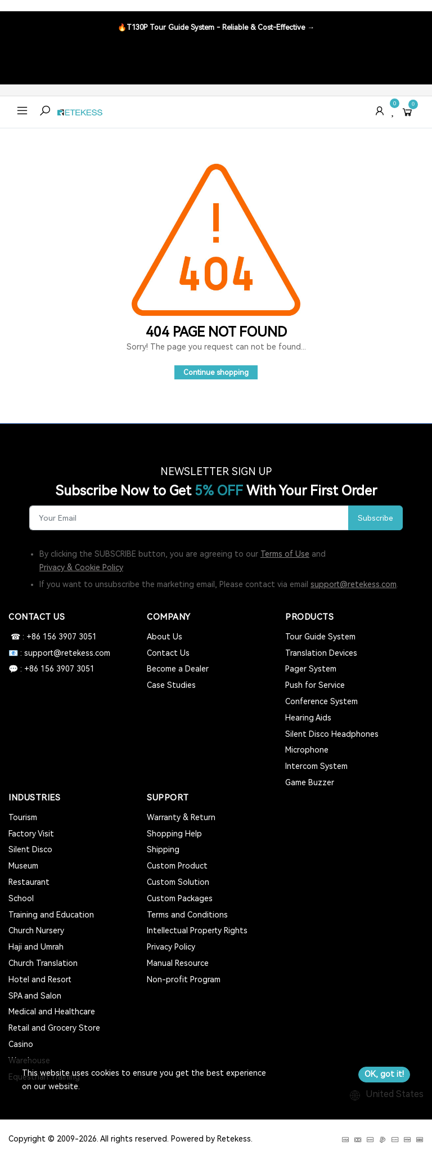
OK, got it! (384, 1074)
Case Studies (171, 685)
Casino (20, 1044)
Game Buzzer (309, 782)
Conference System (321, 701)
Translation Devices (321, 652)
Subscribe (375, 517)
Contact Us (168, 652)
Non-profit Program (183, 979)
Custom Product (177, 865)
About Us (164, 636)
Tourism (22, 817)
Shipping (163, 849)
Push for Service (315, 685)
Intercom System (316, 766)
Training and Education (51, 914)
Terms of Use (284, 553)
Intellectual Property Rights (197, 930)
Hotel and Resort (39, 979)
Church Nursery (36, 930)
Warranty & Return (181, 817)
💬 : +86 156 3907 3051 (51, 668)
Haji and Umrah (36, 946)
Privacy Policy (171, 946)
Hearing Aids (308, 717)
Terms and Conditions (187, 914)
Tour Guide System (320, 636)
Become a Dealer (178, 668)
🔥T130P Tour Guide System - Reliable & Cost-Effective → (216, 27)
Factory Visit (31, 833)
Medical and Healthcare (51, 1011)
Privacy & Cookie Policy (81, 567)
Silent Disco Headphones (332, 734)
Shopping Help (174, 833)
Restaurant (29, 882)
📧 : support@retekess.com (59, 652)
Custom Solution (178, 882)
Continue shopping (216, 372)
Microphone (306, 749)
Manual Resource (178, 963)
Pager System (310, 668)
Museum (23, 865)
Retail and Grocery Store (54, 1027)
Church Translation (43, 963)
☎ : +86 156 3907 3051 (52, 636)
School (21, 898)
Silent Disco (30, 849)
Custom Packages (180, 898)
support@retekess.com (353, 584)
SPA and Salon (34, 995)
